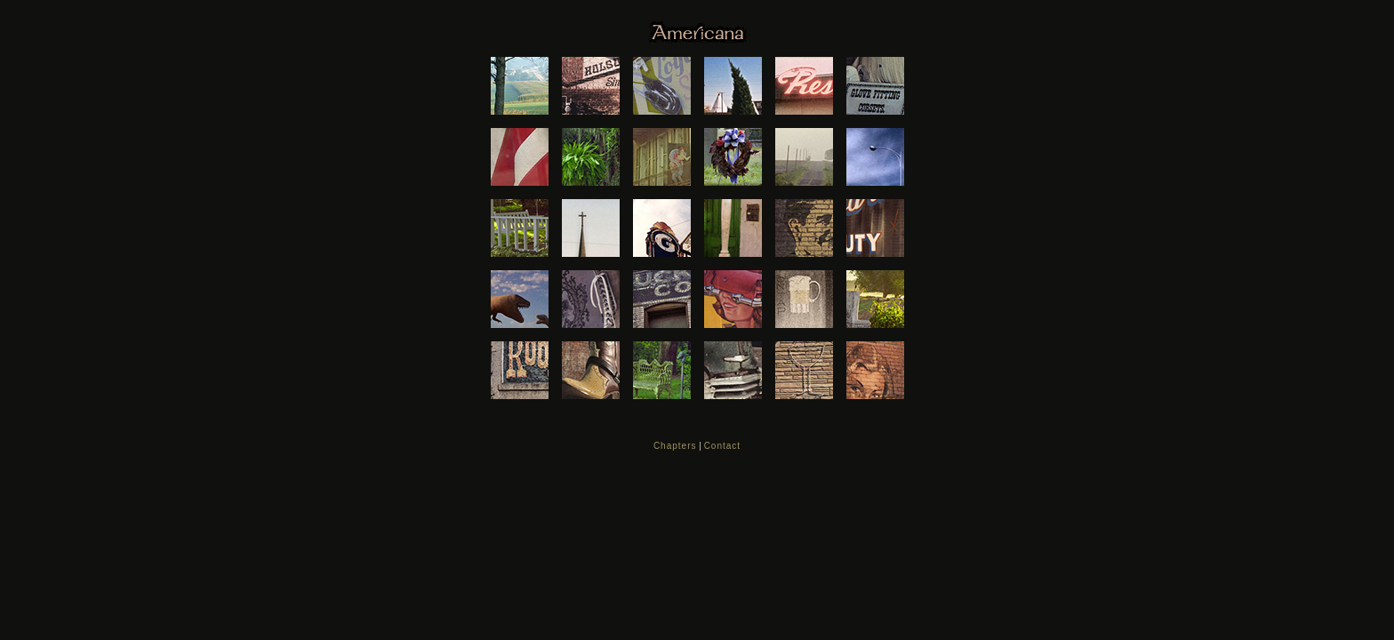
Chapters (675, 446)
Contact (722, 446)
